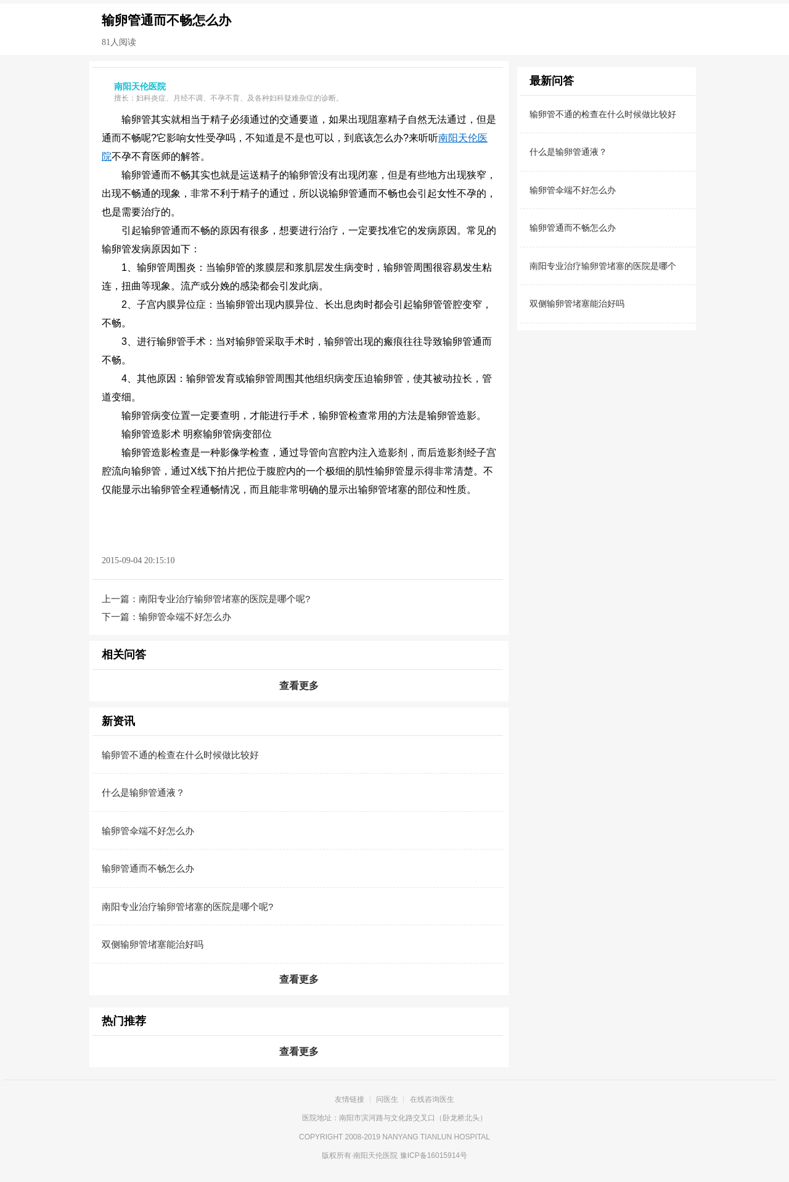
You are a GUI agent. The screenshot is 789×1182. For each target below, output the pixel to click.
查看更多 (299, 685)
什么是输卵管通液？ (143, 792)
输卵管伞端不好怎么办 (185, 616)
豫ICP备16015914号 (433, 1155)
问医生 (387, 1099)
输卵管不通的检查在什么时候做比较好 (180, 755)
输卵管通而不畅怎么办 (148, 868)
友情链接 (349, 1099)
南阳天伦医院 (375, 1155)
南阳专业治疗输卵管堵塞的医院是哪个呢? (224, 598)
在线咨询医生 (432, 1099)
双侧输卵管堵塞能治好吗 (152, 944)
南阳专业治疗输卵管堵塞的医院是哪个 (602, 266)
